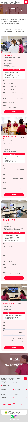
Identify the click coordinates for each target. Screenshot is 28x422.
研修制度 (3, 392)
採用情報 (3, 394)
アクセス (3, 400)
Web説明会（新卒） (20, 31)
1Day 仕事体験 (7, 29)
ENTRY (14, 111)
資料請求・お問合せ (7, 404)
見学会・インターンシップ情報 (18, 397)
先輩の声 (16, 394)
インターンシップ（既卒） (20, 29)
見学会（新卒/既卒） (7, 31)
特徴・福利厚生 (17, 389)
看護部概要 (3, 389)
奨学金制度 (3, 397)
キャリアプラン (17, 392)
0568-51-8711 (7, 385)
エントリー (14, 369)
